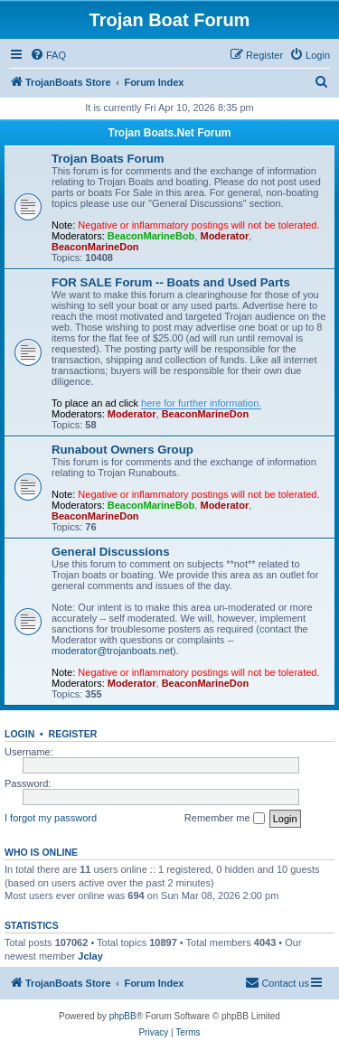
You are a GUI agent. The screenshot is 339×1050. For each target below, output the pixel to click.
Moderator (224, 235)
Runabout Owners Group (122, 449)
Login (19, 733)
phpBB (123, 1016)
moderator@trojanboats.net (112, 650)
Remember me (224, 818)
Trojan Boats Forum (108, 158)
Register (73, 733)
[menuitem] (48, 55)
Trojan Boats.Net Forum (169, 133)
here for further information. (201, 403)
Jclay (90, 956)
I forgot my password (51, 817)
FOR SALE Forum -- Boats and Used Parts (171, 282)
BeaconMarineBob (151, 235)
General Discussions (110, 551)
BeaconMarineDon (95, 246)
